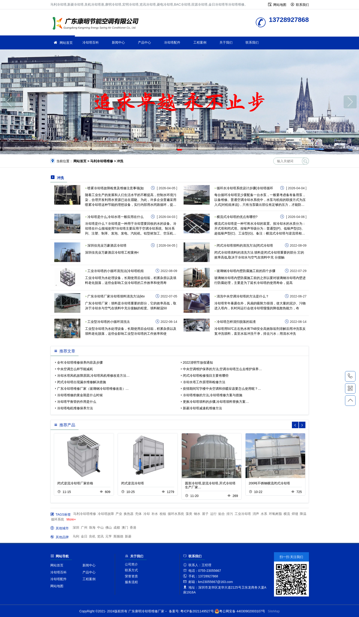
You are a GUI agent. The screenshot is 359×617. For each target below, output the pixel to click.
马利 (76, 536)
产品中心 (144, 42)
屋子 (205, 514)
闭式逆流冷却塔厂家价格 (75, 483)
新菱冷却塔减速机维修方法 (202, 408)
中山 (100, 527)
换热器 (128, 514)
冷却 (146, 514)
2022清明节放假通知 (198, 362)
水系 (264, 514)
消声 (256, 514)
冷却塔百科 (90, 42)
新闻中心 (118, 42)
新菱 (128, 536)
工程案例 (199, 42)
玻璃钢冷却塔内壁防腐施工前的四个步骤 (246, 271)
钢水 (197, 514)
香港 (133, 527)
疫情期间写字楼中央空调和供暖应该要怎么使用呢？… (222, 388)
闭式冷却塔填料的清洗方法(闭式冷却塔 (245, 245)
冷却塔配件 (172, 42)
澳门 (125, 527)
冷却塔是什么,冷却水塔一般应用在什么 (115, 217)
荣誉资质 (131, 576)
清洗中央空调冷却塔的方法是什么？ (243, 296)
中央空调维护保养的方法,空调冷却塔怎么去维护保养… (222, 369)
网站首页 (66, 43)
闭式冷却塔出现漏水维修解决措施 (81, 382)
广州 (84, 527)
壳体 (138, 514)
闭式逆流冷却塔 (132, 483)
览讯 (100, 536)
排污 (229, 514)
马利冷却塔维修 (84, 514)
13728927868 (350, 376)
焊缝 (295, 514)
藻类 (189, 514)
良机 (92, 536)
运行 (213, 514)
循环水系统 (176, 514)
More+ (71, 519)
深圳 (76, 527)
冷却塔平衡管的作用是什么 (76, 401)
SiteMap (274, 611)
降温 (303, 514)
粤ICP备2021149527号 (197, 611)
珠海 (92, 527)
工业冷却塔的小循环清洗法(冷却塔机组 (115, 271)
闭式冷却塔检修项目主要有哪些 (206, 375)
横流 (287, 514)
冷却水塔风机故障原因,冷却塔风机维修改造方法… (93, 375)
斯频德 (118, 536)
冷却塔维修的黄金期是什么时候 (80, 395)
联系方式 (131, 570)
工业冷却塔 (243, 514)
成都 (116, 527)
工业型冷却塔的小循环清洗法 (108, 322)
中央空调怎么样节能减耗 (75, 369)
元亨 (108, 536)
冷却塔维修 (97, 23)
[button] (172, 150)
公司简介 (131, 564)
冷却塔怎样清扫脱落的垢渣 (236, 322)
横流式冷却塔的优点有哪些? (237, 217)
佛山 (108, 527)
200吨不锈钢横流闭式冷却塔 (269, 483)
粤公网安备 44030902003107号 (240, 611)
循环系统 (57, 519)
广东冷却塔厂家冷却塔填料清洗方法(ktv (116, 296)
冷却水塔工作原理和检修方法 (204, 382)
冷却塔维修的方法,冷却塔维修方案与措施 (213, 395)
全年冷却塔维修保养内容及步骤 (80, 362)
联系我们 (302, 5)
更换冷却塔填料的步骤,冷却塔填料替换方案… (216, 401)
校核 (163, 514)
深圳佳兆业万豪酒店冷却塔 (107, 245)
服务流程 (131, 582)
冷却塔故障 (106, 514)
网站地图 (279, 5)
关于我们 (225, 42)
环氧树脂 (275, 514)
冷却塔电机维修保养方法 (75, 408)
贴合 (221, 514)
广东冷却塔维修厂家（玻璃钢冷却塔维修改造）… (93, 388)
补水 (154, 514)
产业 (119, 514)
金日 (84, 536)
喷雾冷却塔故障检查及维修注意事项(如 (115, 188)
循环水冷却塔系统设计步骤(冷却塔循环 (245, 188)
